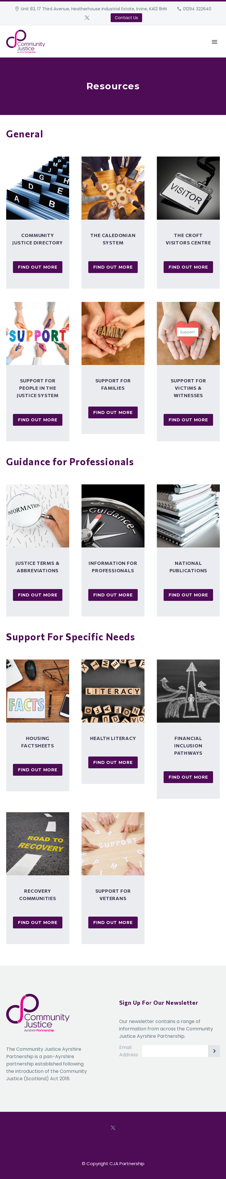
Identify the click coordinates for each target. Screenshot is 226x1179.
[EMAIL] (181, 1051)
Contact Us (126, 18)
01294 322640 (197, 9)
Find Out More (37, 267)
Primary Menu (214, 42)
